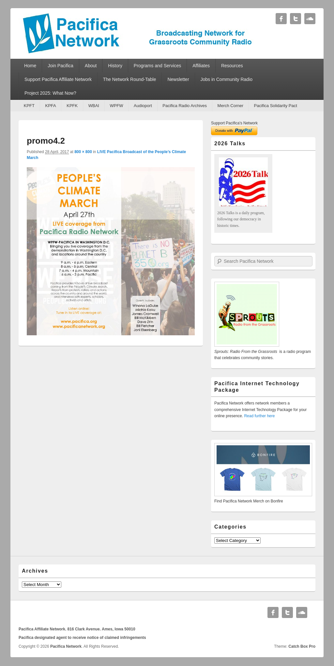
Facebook (281, 18)
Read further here (259, 416)
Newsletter (178, 79)
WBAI (93, 105)
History (115, 65)
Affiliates (201, 65)
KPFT (29, 105)
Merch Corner (230, 105)
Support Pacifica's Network (234, 123)
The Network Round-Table (129, 79)
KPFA (50, 105)
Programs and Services (157, 65)
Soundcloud (309, 18)
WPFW (116, 105)
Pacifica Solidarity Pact (275, 105)
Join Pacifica (60, 65)
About (91, 65)
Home (30, 65)
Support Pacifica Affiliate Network (58, 79)
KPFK (72, 105)
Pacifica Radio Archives (184, 105)
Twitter (295, 18)
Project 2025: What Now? (50, 93)
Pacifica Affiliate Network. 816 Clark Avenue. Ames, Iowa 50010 (77, 629)
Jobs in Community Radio (227, 79)
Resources (232, 65)
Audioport (143, 105)
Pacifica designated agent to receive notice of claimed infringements (82, 637)
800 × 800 (83, 152)
